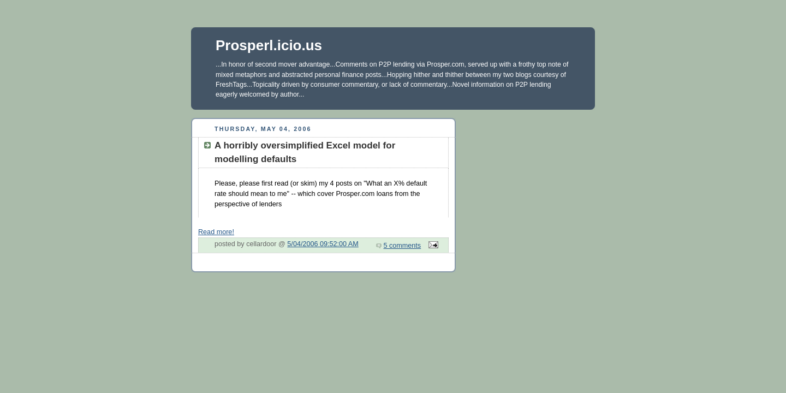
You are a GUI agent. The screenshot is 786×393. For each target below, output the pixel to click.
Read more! (216, 232)
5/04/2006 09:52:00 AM (322, 244)
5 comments (402, 245)
